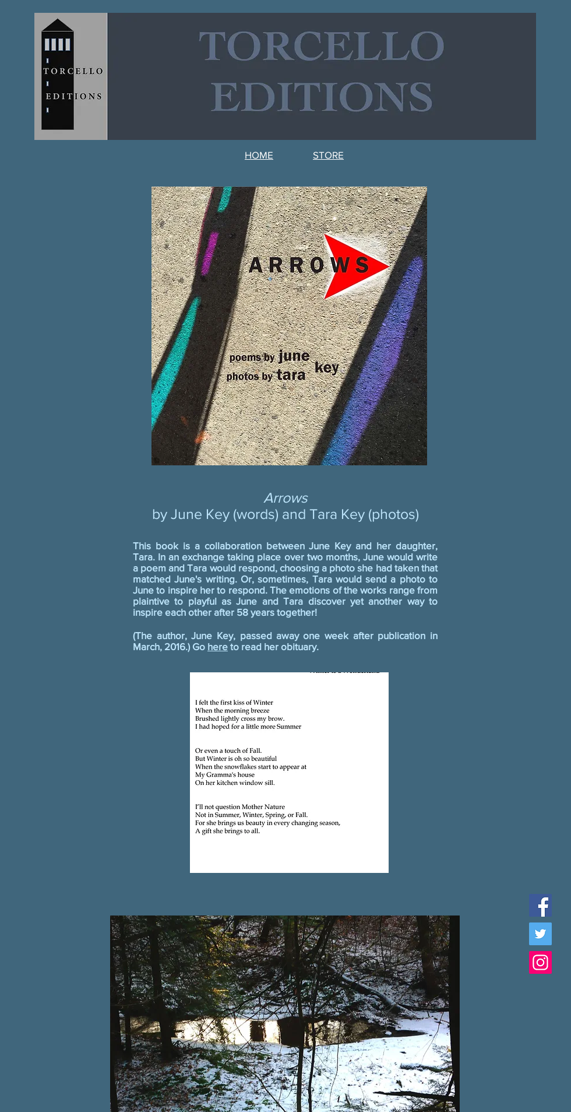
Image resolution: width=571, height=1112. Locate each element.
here (217, 646)
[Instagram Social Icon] (540, 962)
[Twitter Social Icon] (540, 933)
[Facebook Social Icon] (540, 905)
